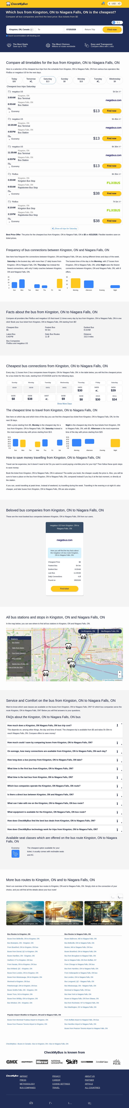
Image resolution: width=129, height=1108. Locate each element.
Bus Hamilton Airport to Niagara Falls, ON (80, 1026)
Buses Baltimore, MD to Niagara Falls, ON (81, 941)
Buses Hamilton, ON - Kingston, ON (21, 958)
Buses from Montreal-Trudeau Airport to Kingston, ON (27, 1022)
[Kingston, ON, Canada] (21, 29)
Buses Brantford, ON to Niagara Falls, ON (80, 954)
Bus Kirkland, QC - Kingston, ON (19, 971)
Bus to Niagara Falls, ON (58, 1046)
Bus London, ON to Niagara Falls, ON (79, 979)
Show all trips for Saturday (64, 229)
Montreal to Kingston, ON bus (18, 984)
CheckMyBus (11, 1046)
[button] (83, 638)
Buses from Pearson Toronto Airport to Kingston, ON (27, 1026)
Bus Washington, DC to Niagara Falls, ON (80, 1009)
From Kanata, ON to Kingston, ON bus (22, 966)
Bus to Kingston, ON (40, 1046)
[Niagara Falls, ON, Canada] (49, 29)
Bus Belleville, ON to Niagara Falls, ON (79, 945)
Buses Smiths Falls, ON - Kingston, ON (22, 992)
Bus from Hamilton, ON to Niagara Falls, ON (81, 971)
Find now (111, 111)
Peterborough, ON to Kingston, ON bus (22, 988)
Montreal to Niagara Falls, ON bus (78, 992)
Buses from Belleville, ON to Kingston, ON (23, 941)
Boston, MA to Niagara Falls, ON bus (79, 949)
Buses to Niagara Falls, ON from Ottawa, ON (82, 1001)
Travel (56, 1090)
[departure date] (74, 29)
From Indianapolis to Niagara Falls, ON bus (81, 975)
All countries (92, 1090)
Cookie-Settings (61, 1086)
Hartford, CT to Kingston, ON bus (20, 962)
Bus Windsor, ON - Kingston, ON (19, 1005)
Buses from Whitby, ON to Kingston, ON (22, 1001)
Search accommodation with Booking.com (24, 36)
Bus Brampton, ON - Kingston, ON (20, 945)
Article (89, 1086)
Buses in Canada (24, 1046)
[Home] (17, 3)
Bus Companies (27, 1090)
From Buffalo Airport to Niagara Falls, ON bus (82, 1022)
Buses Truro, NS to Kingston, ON (20, 996)
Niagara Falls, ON (110, 633)
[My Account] (102, 3)
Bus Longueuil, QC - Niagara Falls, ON (79, 984)
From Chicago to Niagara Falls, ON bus (80, 966)
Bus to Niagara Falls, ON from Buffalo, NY (80, 962)
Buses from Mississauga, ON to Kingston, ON (24, 979)
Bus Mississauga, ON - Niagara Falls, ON (80, 988)
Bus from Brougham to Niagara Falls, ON (80, 958)
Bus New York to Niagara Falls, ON (78, 996)
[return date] (92, 29)
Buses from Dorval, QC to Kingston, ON (22, 954)
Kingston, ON (88, 633)
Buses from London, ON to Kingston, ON (22, 975)
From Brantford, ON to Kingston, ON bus (22, 949)
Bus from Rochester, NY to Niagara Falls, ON (82, 1005)
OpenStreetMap (109, 682)
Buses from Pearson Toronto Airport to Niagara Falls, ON (86, 1031)
